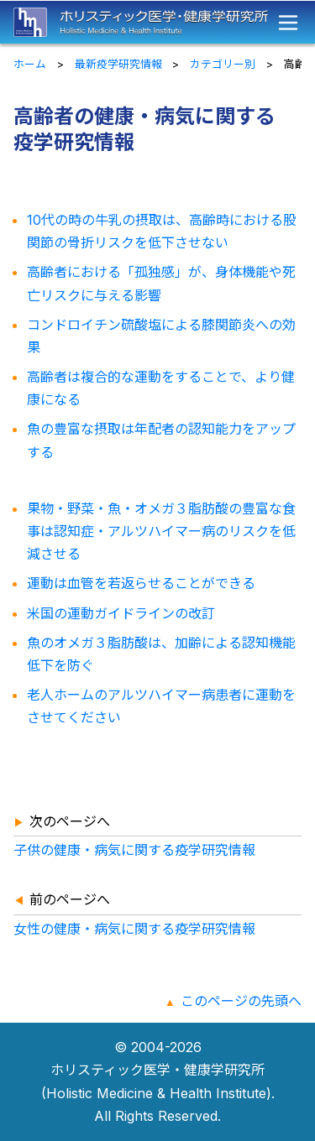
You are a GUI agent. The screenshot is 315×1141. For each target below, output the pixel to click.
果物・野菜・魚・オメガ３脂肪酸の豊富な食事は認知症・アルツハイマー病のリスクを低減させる (161, 531)
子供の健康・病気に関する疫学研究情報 (134, 849)
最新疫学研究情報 (118, 64)
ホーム (29, 64)
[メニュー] (288, 22)
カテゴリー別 (222, 64)
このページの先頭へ (241, 1001)
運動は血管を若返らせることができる (141, 583)
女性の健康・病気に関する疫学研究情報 (134, 928)
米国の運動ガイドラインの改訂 (121, 613)
